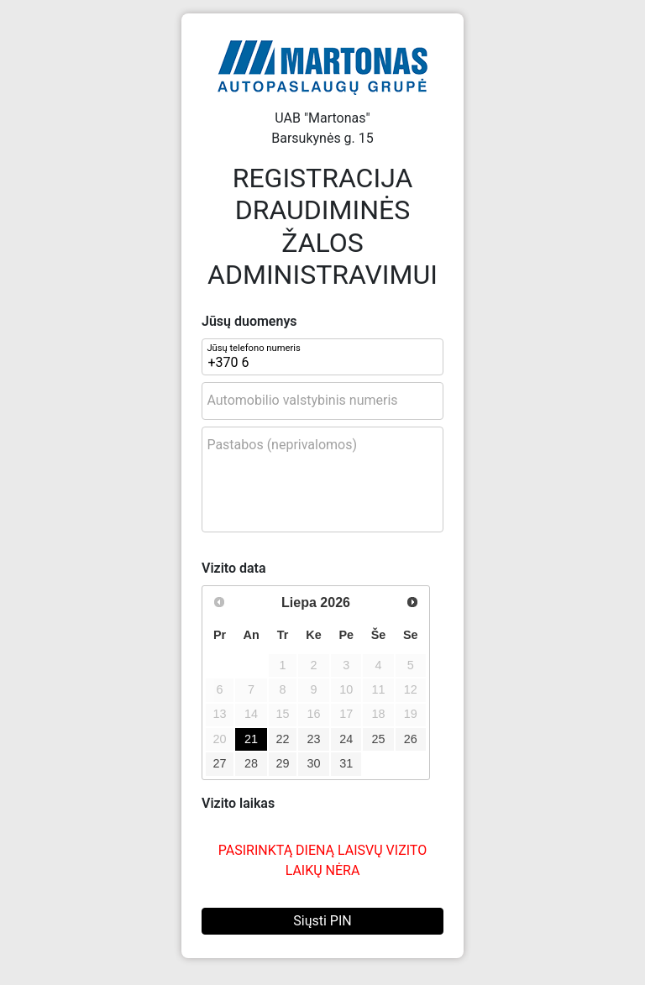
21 (251, 739)
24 (346, 739)
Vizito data (234, 568)
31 (346, 763)
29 (283, 763)
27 (220, 763)
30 (314, 763)
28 (251, 763)
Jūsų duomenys (249, 321)
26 (410, 739)
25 (378, 739)
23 (314, 739)
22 (283, 739)
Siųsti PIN (322, 921)
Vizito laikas (238, 803)
